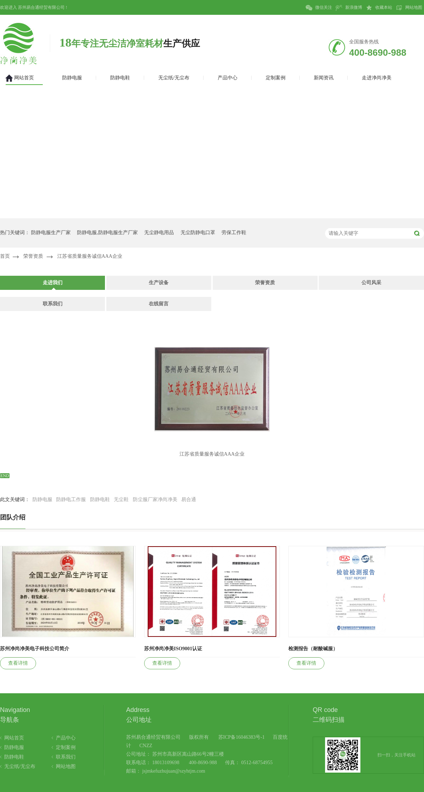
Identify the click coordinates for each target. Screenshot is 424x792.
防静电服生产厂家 (51, 232)
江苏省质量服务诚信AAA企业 (89, 256)
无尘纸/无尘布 (19, 766)
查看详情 (18, 663)
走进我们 (53, 282)
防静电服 (42, 499)
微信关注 (319, 8)
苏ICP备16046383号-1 (241, 737)
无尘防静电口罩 (198, 232)
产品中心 (66, 738)
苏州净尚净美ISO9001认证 (173, 648)
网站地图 (409, 8)
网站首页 (14, 738)
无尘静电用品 (159, 232)
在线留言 (159, 303)
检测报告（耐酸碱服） (313, 648)
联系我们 (53, 303)
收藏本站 (379, 8)
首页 (5, 256)
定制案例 (66, 747)
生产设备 (159, 282)
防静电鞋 (100, 499)
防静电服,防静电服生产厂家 (107, 232)
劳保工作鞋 (234, 232)
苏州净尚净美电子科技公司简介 (34, 648)
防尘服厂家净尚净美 (155, 499)
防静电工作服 (71, 499)
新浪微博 (349, 8)
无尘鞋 (121, 499)
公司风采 (371, 282)
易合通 (188, 499)
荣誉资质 (33, 256)
